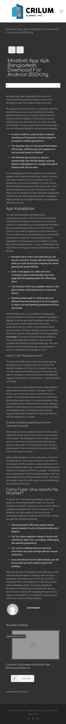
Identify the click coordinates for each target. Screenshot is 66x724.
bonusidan (11, 336)
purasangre (33, 607)
